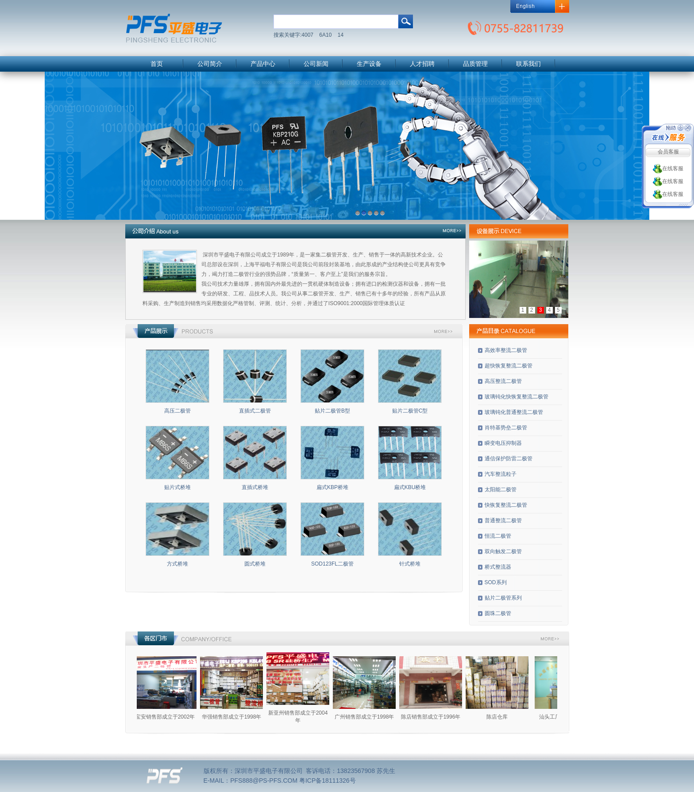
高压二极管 (177, 411)
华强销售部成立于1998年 (237, 717)
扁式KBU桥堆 (410, 487)
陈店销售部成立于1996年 (437, 717)
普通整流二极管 (503, 520)
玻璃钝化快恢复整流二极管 (516, 397)
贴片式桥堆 (177, 487)
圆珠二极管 (498, 613)
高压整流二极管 (503, 381)
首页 (156, 64)
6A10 (325, 35)
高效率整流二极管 (506, 350)
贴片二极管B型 (332, 411)
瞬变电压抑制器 (503, 443)
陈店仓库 (502, 717)
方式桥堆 (177, 564)
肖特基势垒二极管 (506, 428)
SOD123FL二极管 (332, 564)
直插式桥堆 (255, 487)
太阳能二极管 (501, 489)
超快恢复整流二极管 (508, 366)
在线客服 (668, 168)
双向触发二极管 (503, 551)
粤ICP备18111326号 (327, 780)
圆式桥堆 (255, 564)
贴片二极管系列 (503, 598)
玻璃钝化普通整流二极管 (514, 412)
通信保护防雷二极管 (508, 458)
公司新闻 (316, 64)
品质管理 (475, 64)
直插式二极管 (255, 411)
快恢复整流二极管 (506, 505)
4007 (307, 35)
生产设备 (369, 64)
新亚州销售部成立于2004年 (304, 716)
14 (340, 35)
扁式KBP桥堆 (332, 487)
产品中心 (263, 64)
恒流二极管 (498, 536)
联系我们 (528, 64)
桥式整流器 (498, 567)
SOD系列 (496, 582)
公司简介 (209, 64)
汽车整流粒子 (501, 474)
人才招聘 (422, 64)
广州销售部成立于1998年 (370, 717)
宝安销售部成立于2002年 (171, 717)
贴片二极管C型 (410, 411)
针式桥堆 (409, 564)
